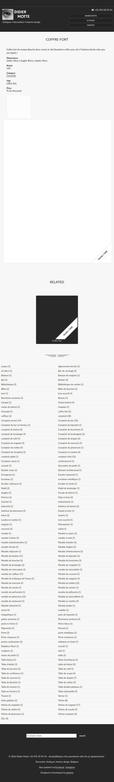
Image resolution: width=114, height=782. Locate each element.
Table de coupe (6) (66, 673)
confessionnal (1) (66, 461)
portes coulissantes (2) (11, 641)
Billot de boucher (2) (67, 389)
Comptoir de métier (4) (12, 447)
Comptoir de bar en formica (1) (15, 425)
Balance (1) (6, 375)
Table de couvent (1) (10, 677)
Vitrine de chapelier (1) (12, 705)
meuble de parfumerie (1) (13, 592)
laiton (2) (5, 515)
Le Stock (91, 20)
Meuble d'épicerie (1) (11, 551)
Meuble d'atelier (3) (67, 542)
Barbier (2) (63, 380)
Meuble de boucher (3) (12, 560)
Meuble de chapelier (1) (69, 565)
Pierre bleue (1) (65, 623)
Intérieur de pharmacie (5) (13, 510)
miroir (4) (5, 610)
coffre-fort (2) (64, 411)
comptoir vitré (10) (67, 456)
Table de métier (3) (67, 682)
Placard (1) (63, 628)
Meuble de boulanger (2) (12, 565)
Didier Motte (91, 16)
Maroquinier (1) (65, 524)
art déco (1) (6, 371)
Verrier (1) (63, 696)
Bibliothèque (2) (8, 384)
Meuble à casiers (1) (67, 533)
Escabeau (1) (7, 479)
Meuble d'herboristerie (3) (70, 551)
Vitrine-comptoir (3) (67, 714)
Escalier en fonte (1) (67, 483)
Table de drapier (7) (67, 677)
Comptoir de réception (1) (13, 452)
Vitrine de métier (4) (10, 709)
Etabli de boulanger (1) (68, 488)
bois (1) (4, 393)
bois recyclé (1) (65, 393)
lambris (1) (63, 515)
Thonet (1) (6, 696)
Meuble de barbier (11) (12, 556)
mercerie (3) (7, 529)
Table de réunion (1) (10, 687)
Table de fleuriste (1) (10, 682)
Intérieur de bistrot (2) (68, 506)
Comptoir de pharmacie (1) (70, 447)
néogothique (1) (8, 614)
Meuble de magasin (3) (69, 578)
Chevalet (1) (7, 411)
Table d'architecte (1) (68, 659)
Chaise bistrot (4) (66, 402)
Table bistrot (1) (8, 659)
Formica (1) (6, 497)
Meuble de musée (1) (11, 587)
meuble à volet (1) (66, 538)
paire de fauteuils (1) (68, 614)
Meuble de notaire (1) (68, 587)
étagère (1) (6, 492)
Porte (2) (5, 632)
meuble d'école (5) (9, 547)
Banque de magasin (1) (69, 375)
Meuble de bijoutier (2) (69, 556)
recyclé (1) (63, 646)
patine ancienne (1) (10, 619)
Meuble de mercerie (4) (12, 583)
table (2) (62, 655)
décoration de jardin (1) (69, 465)
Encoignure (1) (8, 474)
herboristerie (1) (65, 501)
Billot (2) (5, 389)
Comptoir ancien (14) (11, 420)
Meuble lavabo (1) (66, 605)
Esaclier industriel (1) (68, 474)
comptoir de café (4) (10, 438)
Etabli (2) (5, 488)
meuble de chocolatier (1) (70, 569)
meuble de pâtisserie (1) (69, 592)
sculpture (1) (7, 650)
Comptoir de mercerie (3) (70, 443)
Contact (91, 25)
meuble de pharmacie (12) (13, 596)
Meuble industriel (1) (11, 605)
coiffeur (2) (6, 416)
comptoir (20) (64, 416)
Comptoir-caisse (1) (10, 461)
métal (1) (62, 529)
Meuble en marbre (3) (68, 601)
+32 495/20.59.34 (103, 10)
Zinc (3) (4, 718)
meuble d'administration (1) (14, 542)
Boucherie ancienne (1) (12, 398)
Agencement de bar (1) (69, 366)
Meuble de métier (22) (68, 583)
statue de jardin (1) (10, 655)
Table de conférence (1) (12, 673)
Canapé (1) (6, 402)
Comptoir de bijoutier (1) (69, 425)
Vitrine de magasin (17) (69, 705)
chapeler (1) (63, 407)
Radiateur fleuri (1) (10, 646)
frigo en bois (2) (65, 497)
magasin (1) (6, 524)
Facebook (59, 767)
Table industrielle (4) (67, 691)
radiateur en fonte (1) (68, 641)
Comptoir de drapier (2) (69, 438)
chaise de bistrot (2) (10, 407)
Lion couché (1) (65, 519)
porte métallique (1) (67, 632)
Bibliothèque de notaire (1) (70, 384)
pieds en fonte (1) (9, 623)
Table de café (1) (66, 668)
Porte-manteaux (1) (67, 637)
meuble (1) (6, 533)
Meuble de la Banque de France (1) (17, 578)
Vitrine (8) (63, 700)
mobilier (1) (63, 610)
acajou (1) (5, 366)
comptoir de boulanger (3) (13, 434)
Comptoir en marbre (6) (69, 452)
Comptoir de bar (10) (68, 420)
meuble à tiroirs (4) (10, 538)
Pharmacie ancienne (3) (69, 619)
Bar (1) (4, 380)
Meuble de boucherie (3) (69, 560)
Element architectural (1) (69, 470)
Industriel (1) (7, 506)
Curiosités (11, 75)
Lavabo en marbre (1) (11, 519)
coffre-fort (11, 83)
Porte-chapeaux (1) (10, 637)
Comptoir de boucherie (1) (70, 429)
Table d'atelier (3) (9, 664)
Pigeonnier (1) (7, 628)
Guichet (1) (6, 501)
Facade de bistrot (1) (67, 492)
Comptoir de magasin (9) (12, 443)
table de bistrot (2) (67, 664)
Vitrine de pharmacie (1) (12, 714)
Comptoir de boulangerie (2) (71, 434)
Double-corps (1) (9, 470)
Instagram (70, 767)
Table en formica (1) (10, 691)
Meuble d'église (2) (67, 547)
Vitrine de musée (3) (67, 709)
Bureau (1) (63, 398)
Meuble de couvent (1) (69, 574)
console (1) (6, 465)
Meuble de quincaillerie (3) (70, 596)
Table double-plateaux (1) (70, 687)
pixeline (69, 772)
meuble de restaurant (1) (12, 601)
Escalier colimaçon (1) (11, 483)
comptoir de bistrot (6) (11, 429)
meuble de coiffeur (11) (12, 574)
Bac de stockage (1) (67, 371)
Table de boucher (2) (10, 668)
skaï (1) (61, 650)
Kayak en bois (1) (66, 510)
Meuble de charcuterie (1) (13, 569)
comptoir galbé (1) (9, 456)
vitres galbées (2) (9, 700)
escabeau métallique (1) (69, 479)
